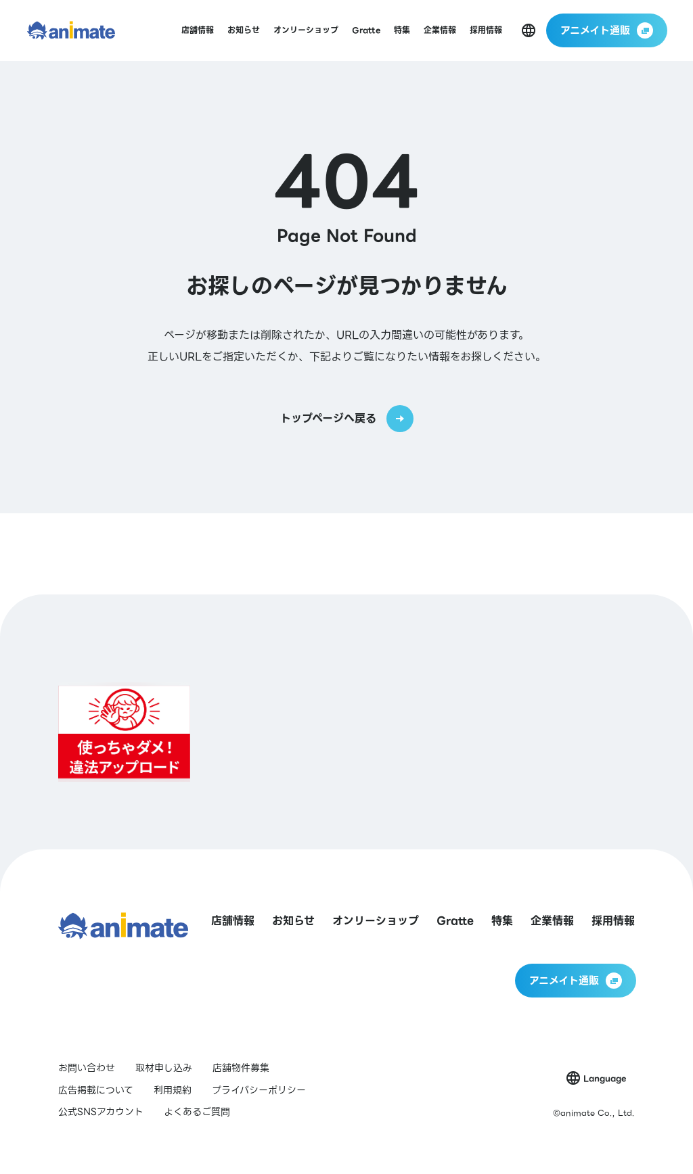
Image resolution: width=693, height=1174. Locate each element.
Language (604, 1078)
